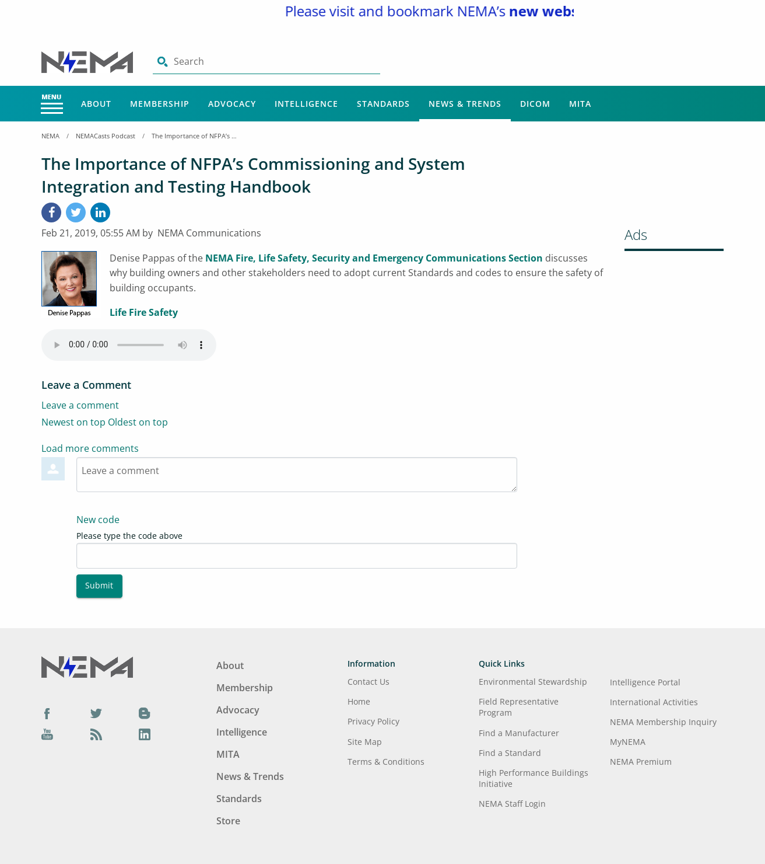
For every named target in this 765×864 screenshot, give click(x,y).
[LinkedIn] (100, 212)
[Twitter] (96, 713)
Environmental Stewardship (533, 681)
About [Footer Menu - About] (230, 665)
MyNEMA (627, 741)
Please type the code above (129, 535)
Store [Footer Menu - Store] (228, 820)
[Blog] (144, 713)
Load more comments (90, 448)
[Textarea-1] (296, 474)
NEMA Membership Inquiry (663, 721)
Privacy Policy (373, 721)
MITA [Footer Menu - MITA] (228, 754)
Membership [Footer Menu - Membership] (244, 687)
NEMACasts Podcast (105, 135)
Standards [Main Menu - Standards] (383, 103)
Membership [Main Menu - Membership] (160, 103)
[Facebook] (51, 212)
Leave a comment (80, 405)
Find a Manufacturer (519, 732)
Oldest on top (138, 422)
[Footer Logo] (87, 665)
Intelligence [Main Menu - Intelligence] (306, 103)
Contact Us (368, 681)
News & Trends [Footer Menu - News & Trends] (250, 776)
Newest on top (73, 422)
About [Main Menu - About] (96, 103)
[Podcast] (96, 733)
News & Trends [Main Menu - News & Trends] (465, 103)
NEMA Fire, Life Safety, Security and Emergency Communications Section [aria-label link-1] (374, 258)
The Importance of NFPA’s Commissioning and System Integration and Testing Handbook (195, 135)
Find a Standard (510, 752)
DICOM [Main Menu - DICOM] (535, 103)
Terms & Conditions (386, 761)
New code (98, 519)
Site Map (365, 741)
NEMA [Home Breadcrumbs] (50, 135)
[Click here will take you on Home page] (88, 61)
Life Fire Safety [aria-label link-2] (144, 312)
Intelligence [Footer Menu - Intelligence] (241, 732)
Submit (99, 585)
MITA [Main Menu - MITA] (580, 103)
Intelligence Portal (645, 682)
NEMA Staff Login (512, 803)
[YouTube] (47, 733)
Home (359, 701)
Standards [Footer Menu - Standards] (239, 798)
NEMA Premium (641, 761)
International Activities (654, 702)
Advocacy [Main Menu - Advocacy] (232, 103)
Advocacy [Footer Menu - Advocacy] (237, 709)
